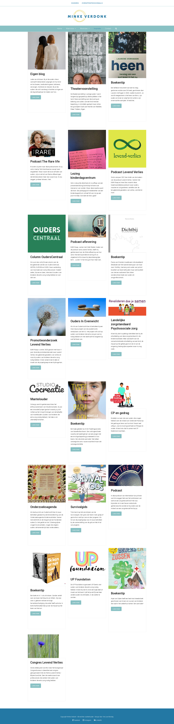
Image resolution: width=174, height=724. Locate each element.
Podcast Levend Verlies (127, 172)
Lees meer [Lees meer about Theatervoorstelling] (76, 114)
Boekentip (118, 82)
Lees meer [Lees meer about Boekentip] (116, 106)
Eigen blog (37, 74)
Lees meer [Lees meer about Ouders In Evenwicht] (76, 344)
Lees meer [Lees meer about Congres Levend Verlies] (35, 686)
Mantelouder (39, 399)
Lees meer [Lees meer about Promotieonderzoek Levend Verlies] (35, 368)
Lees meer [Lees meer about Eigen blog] (35, 97)
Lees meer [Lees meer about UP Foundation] (76, 602)
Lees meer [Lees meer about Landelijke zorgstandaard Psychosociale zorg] (116, 354)
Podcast (116, 490)
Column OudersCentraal (46, 257)
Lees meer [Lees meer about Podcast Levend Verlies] (116, 198)
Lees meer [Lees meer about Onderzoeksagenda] (35, 533)
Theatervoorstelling (84, 88)
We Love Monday (108, 717)
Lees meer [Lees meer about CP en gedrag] (116, 436)
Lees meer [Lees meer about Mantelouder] (35, 425)
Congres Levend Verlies (46, 662)
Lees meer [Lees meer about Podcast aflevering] (76, 265)
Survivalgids (79, 507)
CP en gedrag (120, 413)
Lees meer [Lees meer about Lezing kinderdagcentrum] (76, 201)
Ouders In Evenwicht (85, 321)
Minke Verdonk (71, 717)
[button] (116, 29)
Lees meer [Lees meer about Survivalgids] (76, 530)
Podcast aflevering (83, 242)
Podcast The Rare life (45, 161)
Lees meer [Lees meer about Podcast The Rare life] (35, 185)
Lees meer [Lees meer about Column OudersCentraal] (35, 283)
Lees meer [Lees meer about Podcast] (116, 514)
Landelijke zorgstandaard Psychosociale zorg (124, 324)
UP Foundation (81, 579)
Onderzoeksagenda (43, 507)
